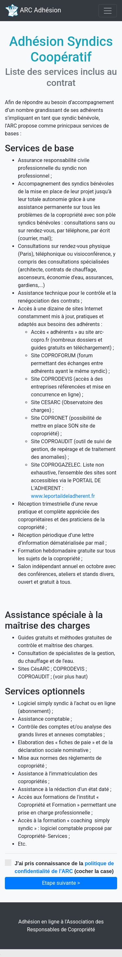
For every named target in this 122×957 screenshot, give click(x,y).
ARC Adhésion (33, 10)
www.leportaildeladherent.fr (63, 496)
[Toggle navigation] (108, 10)
